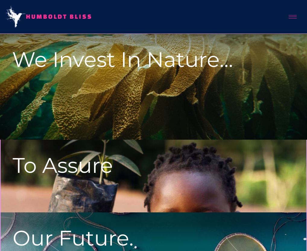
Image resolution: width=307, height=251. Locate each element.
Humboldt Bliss (59, 16)
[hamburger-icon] (292, 16)
